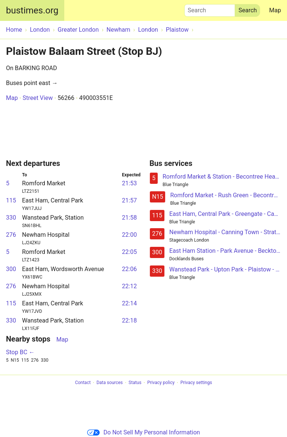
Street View (37, 97)
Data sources (109, 383)
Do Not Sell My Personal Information (143, 432)
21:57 (129, 200)
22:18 (129, 320)
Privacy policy (161, 383)
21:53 (129, 183)
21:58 (129, 217)
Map (275, 10)
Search (209, 8)
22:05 (129, 251)
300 (11, 269)
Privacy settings (196, 383)
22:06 (129, 269)
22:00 (129, 234)
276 (11, 234)
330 (11, 217)
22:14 (129, 303)
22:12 (129, 286)
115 (11, 200)
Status (135, 383)
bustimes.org (32, 10)
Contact (83, 383)
